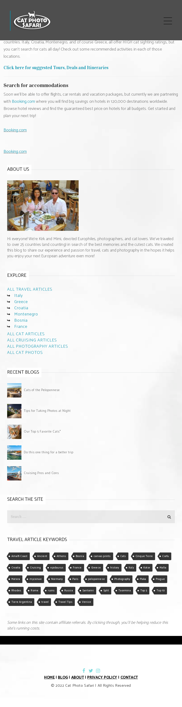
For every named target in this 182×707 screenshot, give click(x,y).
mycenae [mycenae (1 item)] (35, 579)
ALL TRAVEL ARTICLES (29, 289)
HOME (49, 677)
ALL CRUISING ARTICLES (32, 340)
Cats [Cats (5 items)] (123, 556)
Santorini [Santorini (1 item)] (88, 590)
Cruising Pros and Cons (41, 473)
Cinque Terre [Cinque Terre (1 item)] (144, 556)
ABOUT (77, 677)
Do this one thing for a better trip (48, 452)
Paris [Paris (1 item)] (75, 579)
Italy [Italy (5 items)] (131, 568)
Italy (18, 295)
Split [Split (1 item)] (106, 590)
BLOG (63, 677)
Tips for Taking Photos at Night (47, 411)
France (20, 326)
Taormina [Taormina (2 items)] (124, 590)
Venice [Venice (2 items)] (86, 602)
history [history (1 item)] (114, 568)
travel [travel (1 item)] (45, 602)
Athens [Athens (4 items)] (61, 556)
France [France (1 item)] (77, 568)
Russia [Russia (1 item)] (68, 590)
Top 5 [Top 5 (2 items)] (143, 590)
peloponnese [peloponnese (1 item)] (96, 579)
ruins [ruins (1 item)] (51, 590)
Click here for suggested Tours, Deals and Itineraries (56, 67)
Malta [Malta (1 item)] (163, 568)
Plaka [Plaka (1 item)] (143, 579)
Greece (21, 301)
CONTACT (129, 677)
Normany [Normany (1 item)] (57, 579)
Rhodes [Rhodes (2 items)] (16, 590)
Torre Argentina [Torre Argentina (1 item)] (21, 602)
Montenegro (26, 314)
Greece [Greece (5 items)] (96, 568)
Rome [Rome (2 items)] (34, 590)
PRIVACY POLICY (102, 677)
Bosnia (21, 320)
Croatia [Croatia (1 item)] (15, 568)
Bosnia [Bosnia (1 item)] (80, 556)
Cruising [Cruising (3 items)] (35, 568)
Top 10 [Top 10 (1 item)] (161, 590)
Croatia (21, 308)
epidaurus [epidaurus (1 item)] (56, 568)
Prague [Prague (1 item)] (160, 579)
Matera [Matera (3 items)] (15, 579)
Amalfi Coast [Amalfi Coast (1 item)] (19, 556)
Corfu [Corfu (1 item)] (165, 556)
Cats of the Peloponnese (42, 390)
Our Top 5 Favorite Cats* (42, 431)
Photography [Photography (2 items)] (122, 579)
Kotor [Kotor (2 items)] (146, 568)
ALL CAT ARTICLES (26, 334)
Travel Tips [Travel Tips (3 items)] (65, 602)
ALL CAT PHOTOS (25, 352)
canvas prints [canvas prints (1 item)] (102, 556)
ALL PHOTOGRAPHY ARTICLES (37, 346)
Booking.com (23, 101)
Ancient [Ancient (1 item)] (42, 556)
